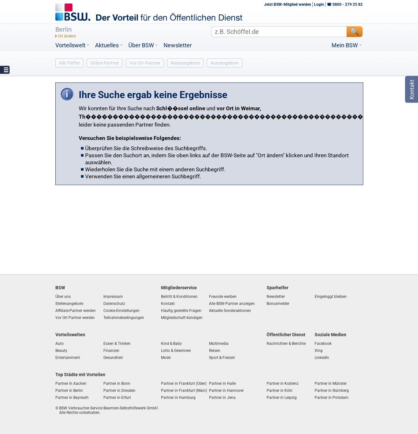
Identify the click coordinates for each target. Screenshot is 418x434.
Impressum (113, 296)
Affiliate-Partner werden (75, 310)
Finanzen (111, 350)
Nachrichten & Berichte (286, 343)
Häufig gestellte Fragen (181, 310)
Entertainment (67, 357)
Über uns (63, 296)
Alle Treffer (69, 63)
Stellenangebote (69, 303)
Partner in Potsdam (332, 397)
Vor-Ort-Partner (144, 63)
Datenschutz (114, 303)
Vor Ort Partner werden (75, 317)
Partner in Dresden (119, 390)
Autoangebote (224, 63)
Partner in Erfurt (117, 397)
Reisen (214, 350)
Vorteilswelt (70, 45)
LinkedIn (322, 357)
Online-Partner (104, 63)
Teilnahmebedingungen (123, 317)
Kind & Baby (171, 343)
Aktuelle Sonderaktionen (230, 310)
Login (319, 4)
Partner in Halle (222, 383)
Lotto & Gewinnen (176, 350)
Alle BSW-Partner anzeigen (232, 303)
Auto (59, 343)
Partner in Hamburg (178, 397)
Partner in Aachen (70, 383)
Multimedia (219, 343)
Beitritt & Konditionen (179, 296)
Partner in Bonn (116, 383)
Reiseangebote (185, 63)
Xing (319, 350)
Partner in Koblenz (283, 383)
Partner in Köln (280, 390)
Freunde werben (223, 296)
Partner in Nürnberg (332, 390)
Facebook (323, 343)
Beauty (61, 350)
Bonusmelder (278, 303)
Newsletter (178, 45)
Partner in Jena (222, 397)
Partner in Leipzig (282, 397)
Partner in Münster (331, 383)
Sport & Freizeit (222, 357)
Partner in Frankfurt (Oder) (183, 383)
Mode (166, 357)
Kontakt (168, 303)
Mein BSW (345, 45)
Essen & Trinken (117, 343)
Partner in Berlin (69, 390)
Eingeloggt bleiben (331, 296)
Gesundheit (113, 357)
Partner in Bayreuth (72, 397)
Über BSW (141, 45)
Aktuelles (107, 45)
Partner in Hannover (226, 390)
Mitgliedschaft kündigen (182, 317)
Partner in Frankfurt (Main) (184, 390)
